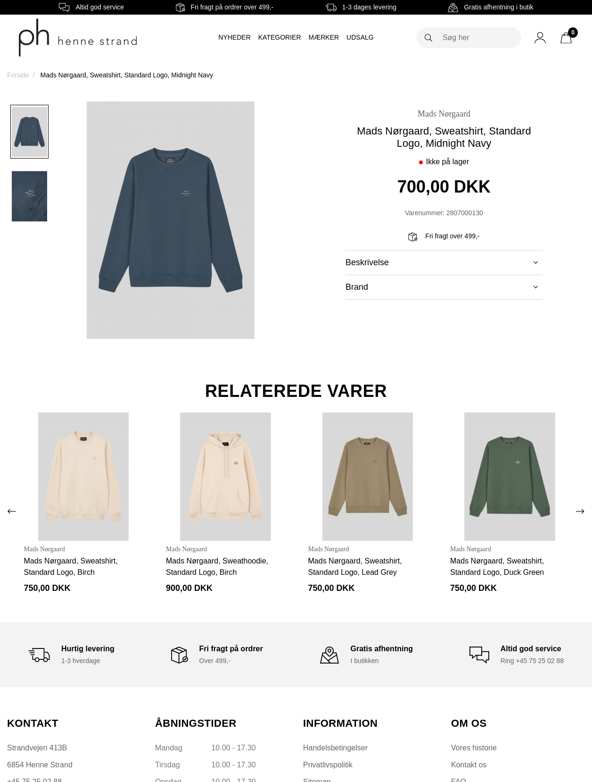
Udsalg (360, 37)
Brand (441, 287)
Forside (18, 75)
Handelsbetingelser (335, 748)
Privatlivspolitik (328, 765)
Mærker (324, 37)
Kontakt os (469, 765)
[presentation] (11, 511)
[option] (29, 131)
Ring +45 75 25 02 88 (532, 660)
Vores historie (474, 748)
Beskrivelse (441, 262)
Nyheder (234, 37)
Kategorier (279, 37)
